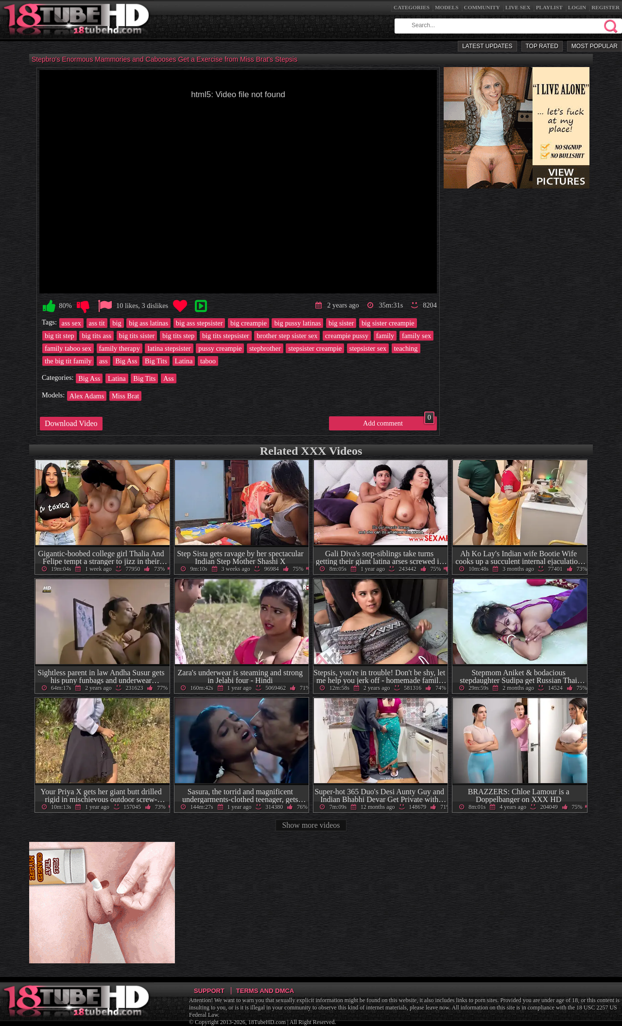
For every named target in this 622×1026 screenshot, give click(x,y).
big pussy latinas (297, 323)
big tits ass (96, 336)
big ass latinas (148, 323)
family (385, 336)
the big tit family (68, 361)
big (116, 323)
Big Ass (126, 361)
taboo (208, 361)
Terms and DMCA (265, 990)
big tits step (178, 336)
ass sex (71, 323)
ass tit (97, 323)
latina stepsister (168, 348)
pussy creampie (220, 348)
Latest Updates (487, 46)
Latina (184, 361)
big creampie (248, 323)
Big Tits (156, 361)
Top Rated (542, 46)
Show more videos (311, 825)
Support (209, 990)
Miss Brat (125, 396)
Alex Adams (86, 396)
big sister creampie (388, 323)
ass (103, 361)
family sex (416, 336)
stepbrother (265, 348)
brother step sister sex (287, 336)
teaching (406, 348)
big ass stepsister (199, 323)
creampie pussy (346, 336)
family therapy (119, 348)
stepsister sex (367, 348)
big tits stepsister (225, 336)
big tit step (59, 336)
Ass (168, 378)
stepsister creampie (315, 348)
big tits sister (137, 336)
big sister (341, 323)
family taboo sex (68, 348)
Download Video (71, 423)
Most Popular (594, 46)
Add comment (398, 421)
